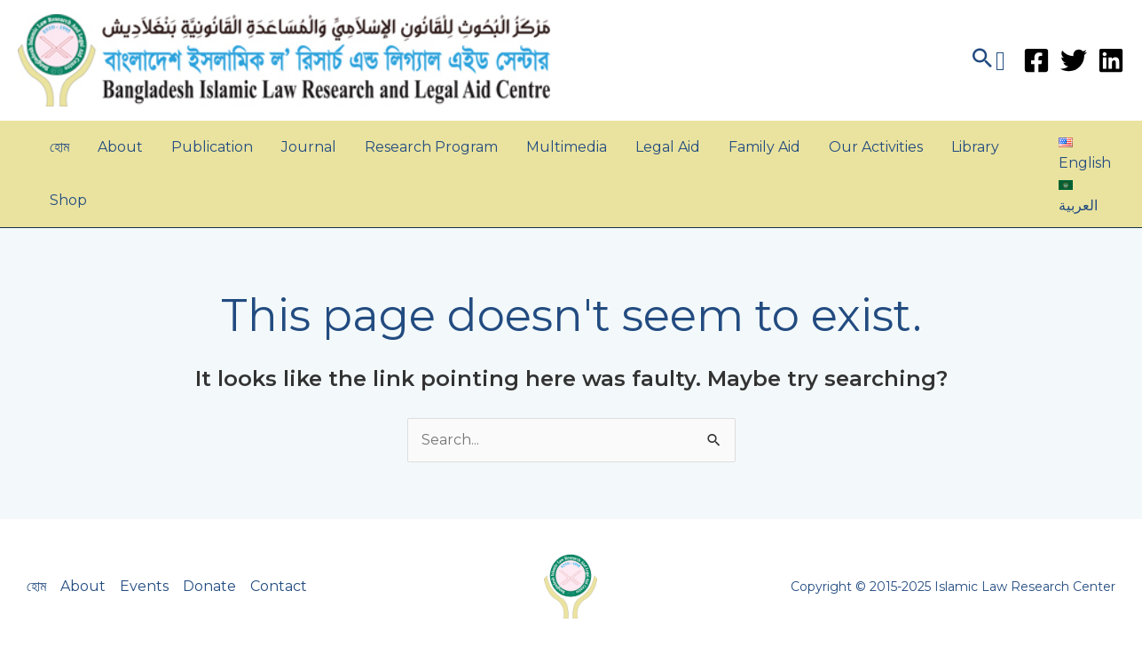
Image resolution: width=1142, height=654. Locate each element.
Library (975, 146)
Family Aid (764, 146)
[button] (987, 60)
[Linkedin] (1111, 60)
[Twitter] (1073, 60)
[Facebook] (1036, 60)
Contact (278, 586)
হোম (59, 146)
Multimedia (566, 146)
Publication (212, 146)
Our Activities (876, 146)
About (120, 146)
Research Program (431, 146)
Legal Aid (667, 146)
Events (144, 586)
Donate (209, 586)
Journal (308, 146)
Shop (68, 200)
